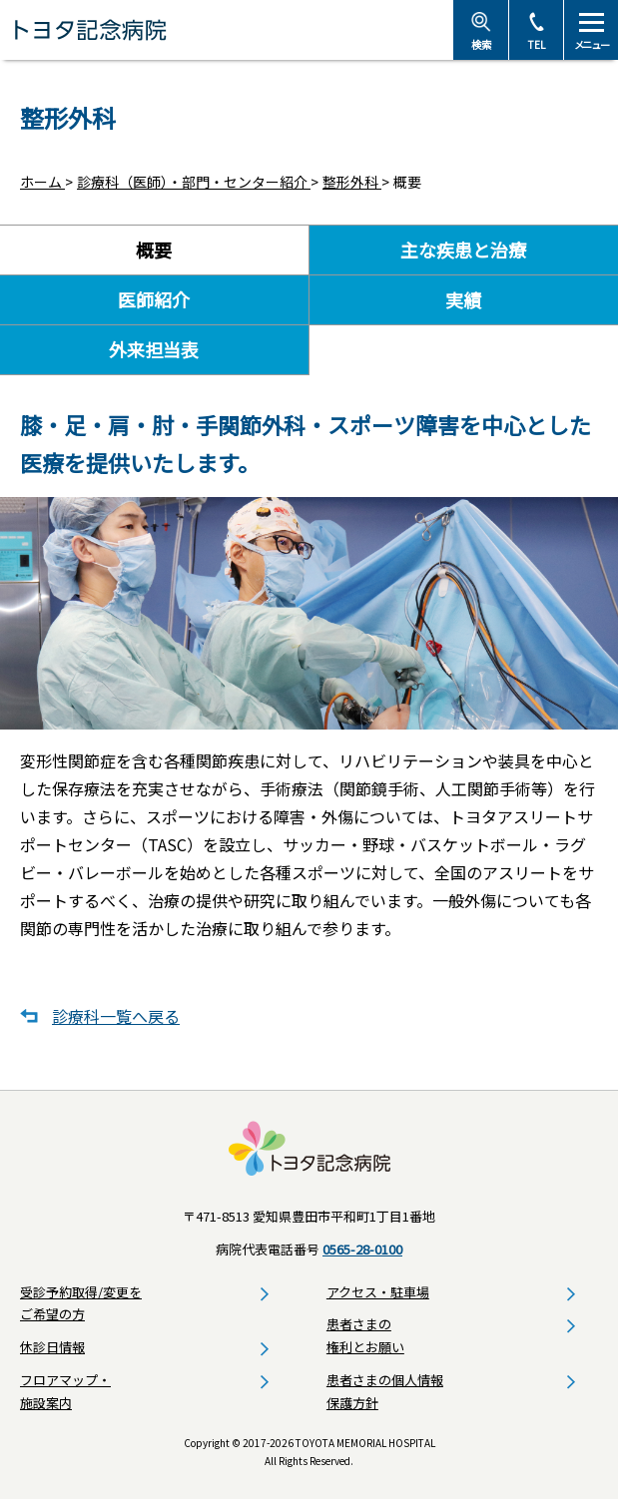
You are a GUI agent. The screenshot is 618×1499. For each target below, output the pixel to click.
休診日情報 (52, 1346)
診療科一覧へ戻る (116, 1016)
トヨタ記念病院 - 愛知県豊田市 (226, 30)
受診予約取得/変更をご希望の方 (81, 1303)
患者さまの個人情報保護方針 (384, 1391)
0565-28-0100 (362, 1249)
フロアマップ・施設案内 (65, 1391)
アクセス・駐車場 (377, 1291)
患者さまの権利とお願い (365, 1335)
